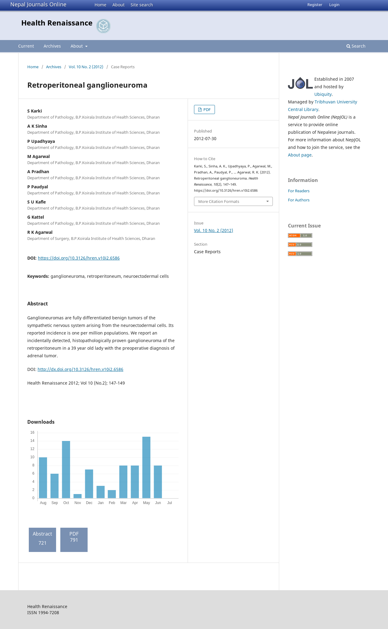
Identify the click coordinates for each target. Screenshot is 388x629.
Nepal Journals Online (38, 4)
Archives (52, 46)
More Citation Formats (218, 201)
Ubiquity (323, 94)
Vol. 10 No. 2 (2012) (86, 66)
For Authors (298, 200)
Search (356, 46)
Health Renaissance (56, 23)
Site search (142, 5)
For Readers (298, 190)
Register (314, 4)
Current (26, 46)
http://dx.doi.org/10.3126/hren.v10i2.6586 (80, 369)
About (118, 5)
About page (300, 155)
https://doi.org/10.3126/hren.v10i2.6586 (79, 258)
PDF (206, 109)
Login (334, 4)
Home (100, 5)
